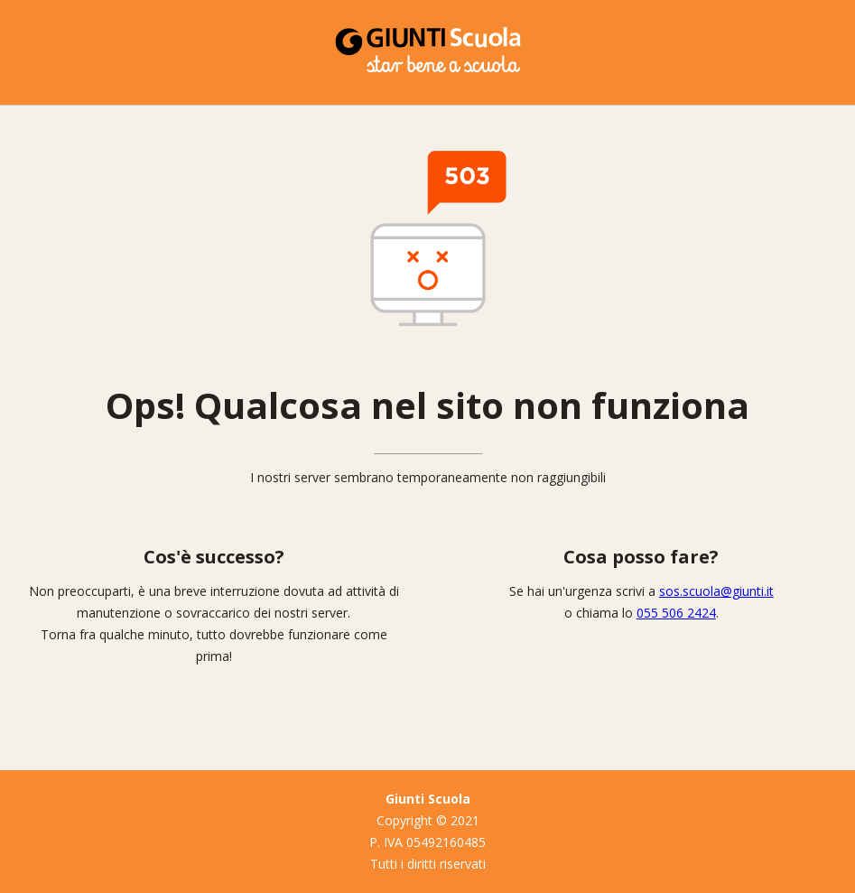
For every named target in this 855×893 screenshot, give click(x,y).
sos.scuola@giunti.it (716, 591)
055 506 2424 (676, 612)
